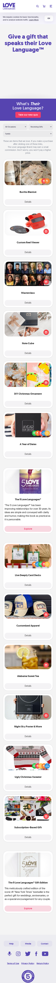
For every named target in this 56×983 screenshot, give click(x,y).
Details (28, 202)
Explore (28, 528)
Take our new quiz (28, 114)
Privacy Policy (27, 963)
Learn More (34, 20)
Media (28, 943)
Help (11, 943)
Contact (44, 943)
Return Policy (43, 963)
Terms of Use (13, 963)
